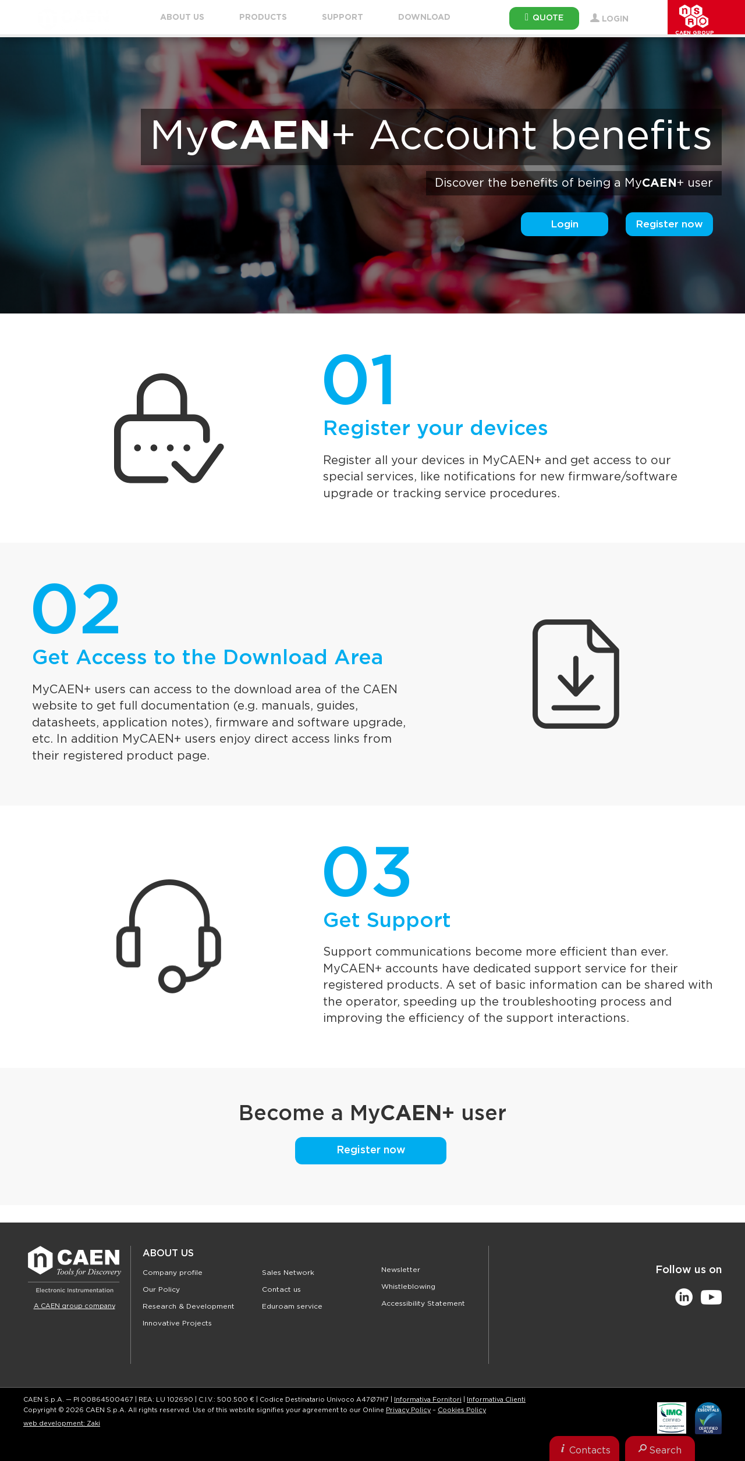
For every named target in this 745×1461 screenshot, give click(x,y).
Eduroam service (292, 1306)
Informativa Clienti (496, 1399)
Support (342, 17)
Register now (669, 224)
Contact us (281, 1289)
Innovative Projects (177, 1323)
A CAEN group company (74, 1306)
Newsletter (400, 1269)
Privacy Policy (408, 1410)
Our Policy (161, 1289)
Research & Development (189, 1306)
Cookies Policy (462, 1410)
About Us (168, 1253)
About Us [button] (182, 17)
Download (424, 17)
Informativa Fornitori (428, 1399)
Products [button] (263, 17)
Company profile (173, 1272)
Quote (544, 17)
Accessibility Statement (423, 1303)
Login (565, 224)
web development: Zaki (61, 1423)
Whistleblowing (408, 1286)
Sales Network (288, 1272)
